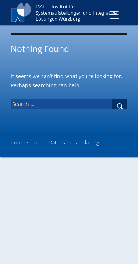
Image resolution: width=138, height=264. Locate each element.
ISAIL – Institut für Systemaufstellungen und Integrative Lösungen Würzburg (76, 12)
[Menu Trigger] (114, 14)
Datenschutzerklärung (74, 142)
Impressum (24, 142)
